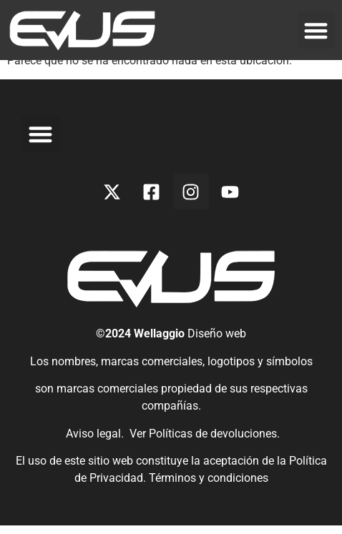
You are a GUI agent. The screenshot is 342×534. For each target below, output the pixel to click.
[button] (317, 30)
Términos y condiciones (208, 486)
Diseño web (216, 342)
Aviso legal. (93, 441)
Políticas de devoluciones (213, 441)
